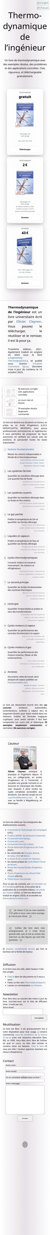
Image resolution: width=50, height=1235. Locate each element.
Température (28, 466)
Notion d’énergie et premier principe (32, 460)
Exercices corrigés (39, 466)
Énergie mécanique (26, 463)
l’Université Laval (15, 841)
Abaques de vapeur (30, 685)
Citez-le (11, 976)
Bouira (36, 853)
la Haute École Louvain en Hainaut (23, 858)
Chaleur (41, 463)
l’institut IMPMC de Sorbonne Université (26, 835)
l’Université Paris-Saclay (18, 838)
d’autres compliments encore (20, 949)
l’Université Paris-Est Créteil (20, 844)
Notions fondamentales (21, 449)
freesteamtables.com (17, 682)
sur (36, 985)
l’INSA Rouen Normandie (19, 879)
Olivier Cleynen (28, 321)
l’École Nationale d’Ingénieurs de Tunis (25, 847)
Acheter (25, 217)
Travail (35, 463)
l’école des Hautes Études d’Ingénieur (25, 867)
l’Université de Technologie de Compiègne (27, 830)
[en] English (42, 3)
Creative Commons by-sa (25, 365)
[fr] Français (42, 8)
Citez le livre (37, 1046)
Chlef (18, 856)
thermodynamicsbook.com (15, 898)
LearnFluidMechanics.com (20, 797)
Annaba (11, 856)
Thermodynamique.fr (35, 982)
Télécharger (25, 149)
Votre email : (8, 1007)
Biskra (26, 856)
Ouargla (28, 853)
